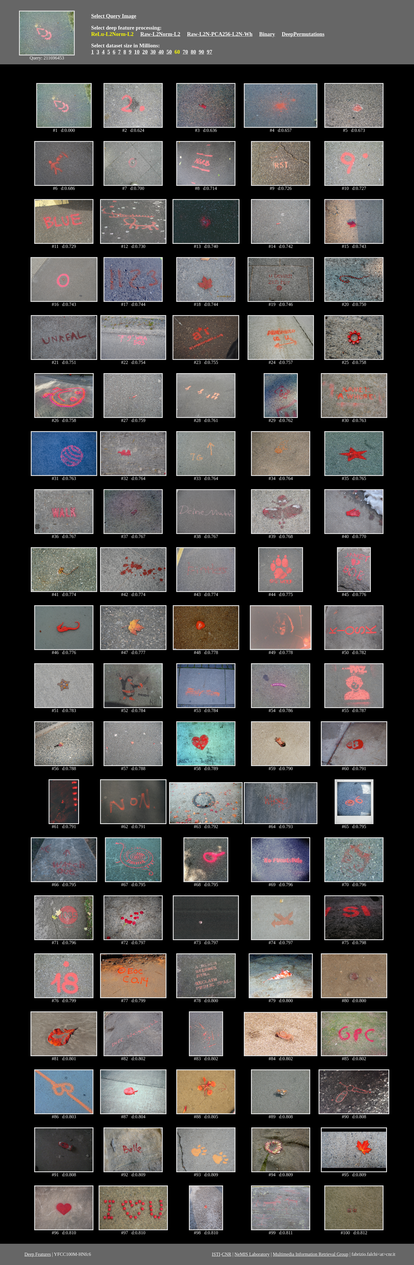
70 (185, 52)
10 (137, 52)
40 (161, 52)
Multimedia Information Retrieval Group (310, 1254)
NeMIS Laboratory (252, 1254)
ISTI (216, 1254)
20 (145, 52)
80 (193, 52)
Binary (267, 34)
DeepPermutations (303, 34)
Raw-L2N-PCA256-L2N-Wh (220, 34)
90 (201, 52)
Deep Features (37, 1254)
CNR (226, 1254)
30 (153, 52)
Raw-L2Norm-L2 (160, 34)
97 (209, 52)
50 (169, 52)
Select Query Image (113, 16)
